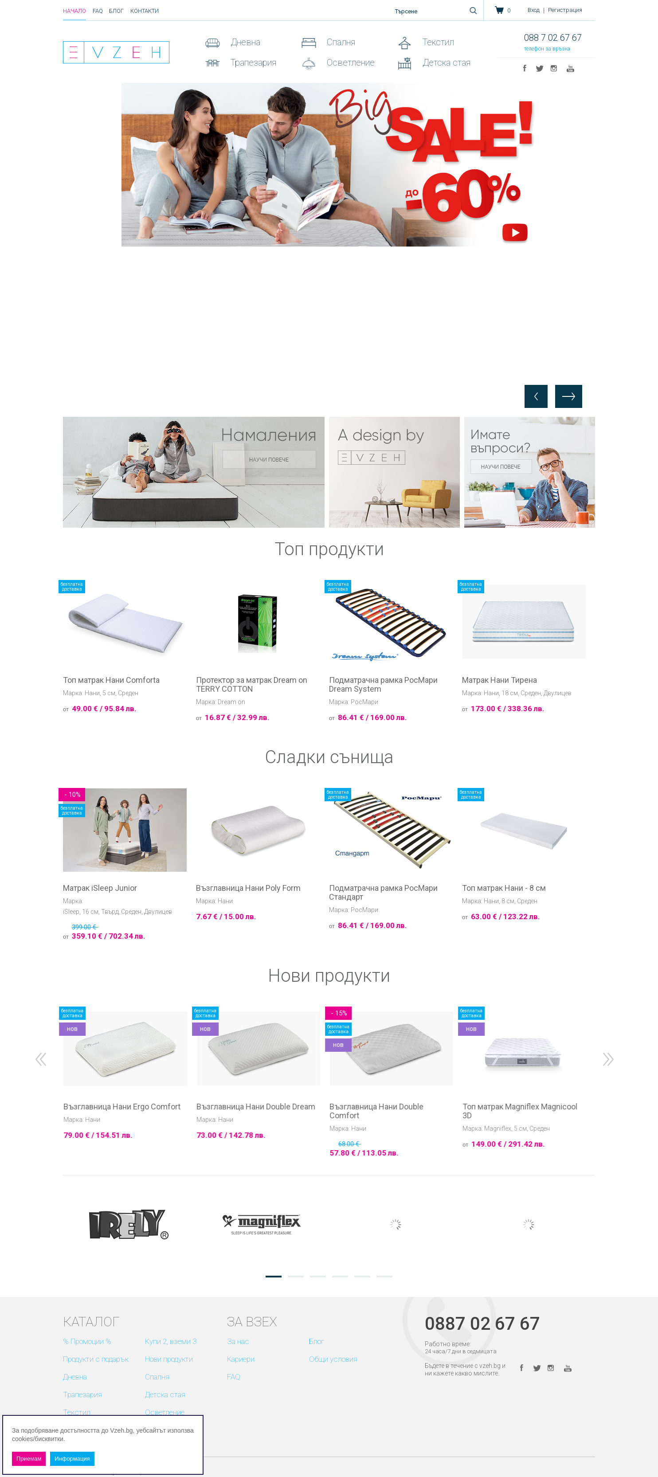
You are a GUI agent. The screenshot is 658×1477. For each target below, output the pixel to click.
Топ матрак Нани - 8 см (504, 888)
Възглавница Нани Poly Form (248, 888)
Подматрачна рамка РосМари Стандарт (383, 892)
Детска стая (445, 62)
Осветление (350, 62)
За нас (238, 1341)
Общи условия (333, 1359)
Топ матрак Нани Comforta (111, 680)
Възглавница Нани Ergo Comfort (253, 1106)
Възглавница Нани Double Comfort (508, 1111)
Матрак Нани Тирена (499, 680)
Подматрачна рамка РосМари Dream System (383, 684)
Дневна (244, 42)
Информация (72, 1458)
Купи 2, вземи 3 (170, 1341)
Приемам (28, 1458)
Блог (116, 11)
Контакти (144, 11)
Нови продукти (169, 1359)
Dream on (231, 701)
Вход (534, 10)
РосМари (364, 701)
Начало (74, 11)
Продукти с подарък (96, 1359)
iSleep (71, 911)
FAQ (98, 11)
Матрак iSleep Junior (100, 888)
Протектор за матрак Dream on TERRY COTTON (251, 684)
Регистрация (565, 10)
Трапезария (252, 62)
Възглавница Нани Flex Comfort (119, 1106)
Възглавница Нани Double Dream (387, 1106)
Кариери (241, 1359)
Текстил (437, 42)
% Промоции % (87, 1341)
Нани (92, 693)
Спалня (340, 42)
